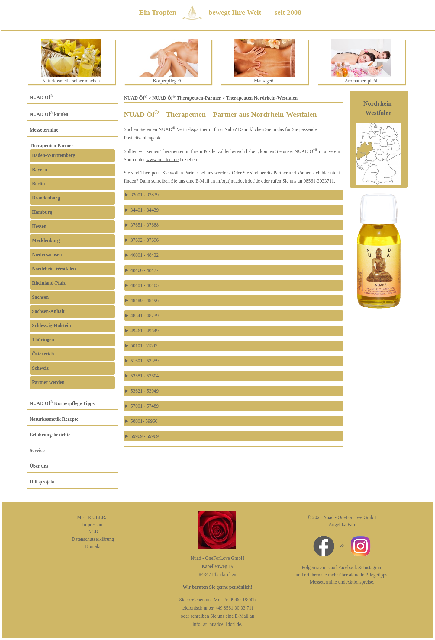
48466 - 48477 (144, 270)
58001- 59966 (143, 421)
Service (37, 450)
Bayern (39, 169)
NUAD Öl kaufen (49, 114)
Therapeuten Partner (51, 145)
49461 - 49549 (144, 330)
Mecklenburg (46, 240)
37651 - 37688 (144, 225)
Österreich (43, 353)
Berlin (38, 183)
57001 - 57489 (144, 406)
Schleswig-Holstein (51, 325)
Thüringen (43, 339)
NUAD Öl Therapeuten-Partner (186, 97)
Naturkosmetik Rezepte (54, 419)
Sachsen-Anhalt (48, 311)
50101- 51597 (143, 345)
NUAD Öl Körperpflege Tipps (62, 403)
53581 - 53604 (144, 375)
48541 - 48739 (144, 315)
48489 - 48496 (144, 300)
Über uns (39, 466)
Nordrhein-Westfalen (54, 268)
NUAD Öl (41, 97)
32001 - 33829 (144, 194)
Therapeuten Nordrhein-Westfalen (262, 97)
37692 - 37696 (144, 240)
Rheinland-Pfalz (49, 282)
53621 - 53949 (144, 390)
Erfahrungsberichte (50, 434)
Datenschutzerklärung (93, 539)
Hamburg (42, 212)
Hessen (39, 226)
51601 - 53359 (144, 360)
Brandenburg (46, 197)
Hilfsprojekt (42, 481)
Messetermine (44, 129)
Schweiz (40, 368)
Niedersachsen (47, 254)
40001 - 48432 (144, 255)
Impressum (93, 524)
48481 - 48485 (144, 285)
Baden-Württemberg (53, 155)
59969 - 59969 (144, 436)
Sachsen (40, 297)
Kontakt (93, 546)
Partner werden (48, 382)
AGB (93, 531)
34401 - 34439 (144, 209)
